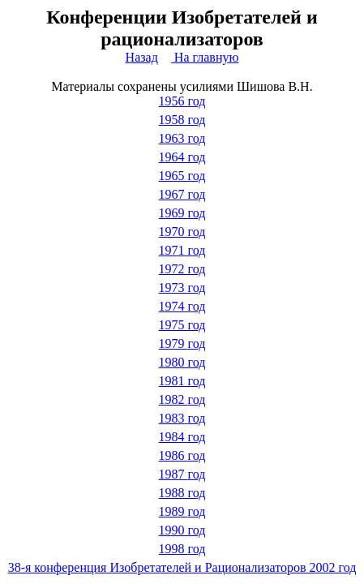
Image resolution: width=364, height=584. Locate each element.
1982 (182, 399)
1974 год (182, 306)
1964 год (182, 157)
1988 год (182, 493)
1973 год (182, 287)
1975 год (182, 325)
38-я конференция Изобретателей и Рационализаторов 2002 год (182, 567)
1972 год (182, 269)
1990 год (182, 530)
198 (182, 418)
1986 (182, 455)
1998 (182, 549)
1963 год (182, 138)
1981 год (182, 381)
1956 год (182, 101)
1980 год (182, 362)
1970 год (182, 231)
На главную (205, 57)
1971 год (182, 250)
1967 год (182, 194)
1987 (182, 474)
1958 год (182, 120)
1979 (182, 343)
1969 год (182, 213)
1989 (182, 511)
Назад (142, 57)
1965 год (182, 175)
